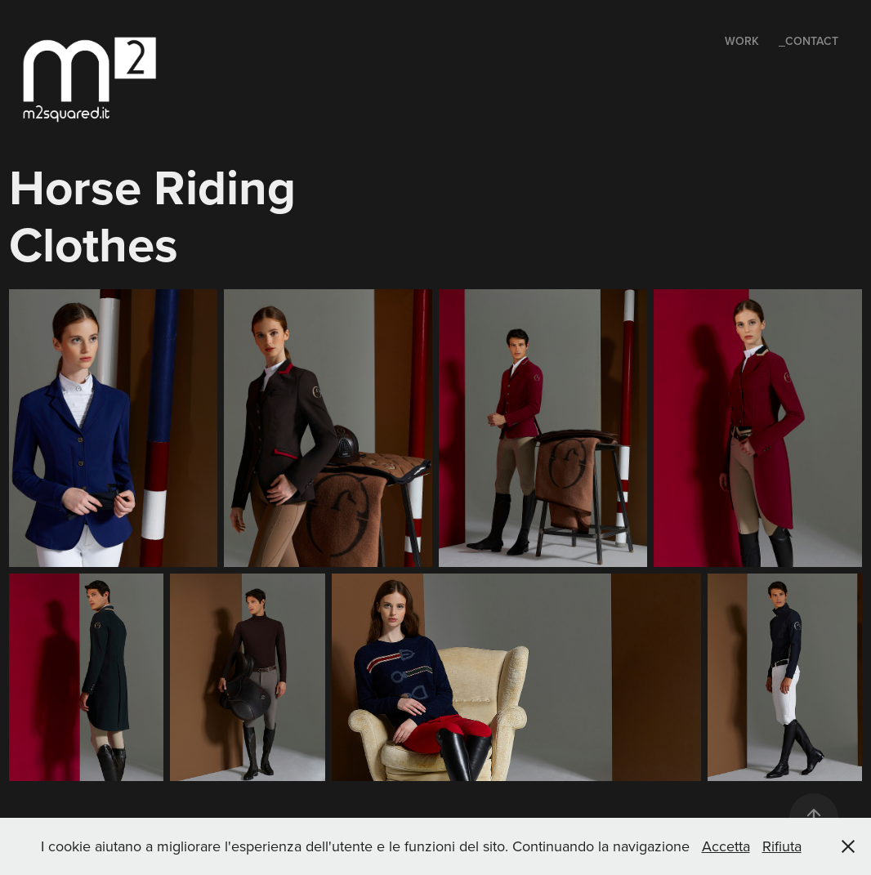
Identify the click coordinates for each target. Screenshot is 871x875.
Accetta (726, 846)
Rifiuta (782, 846)
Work (742, 41)
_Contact (808, 41)
